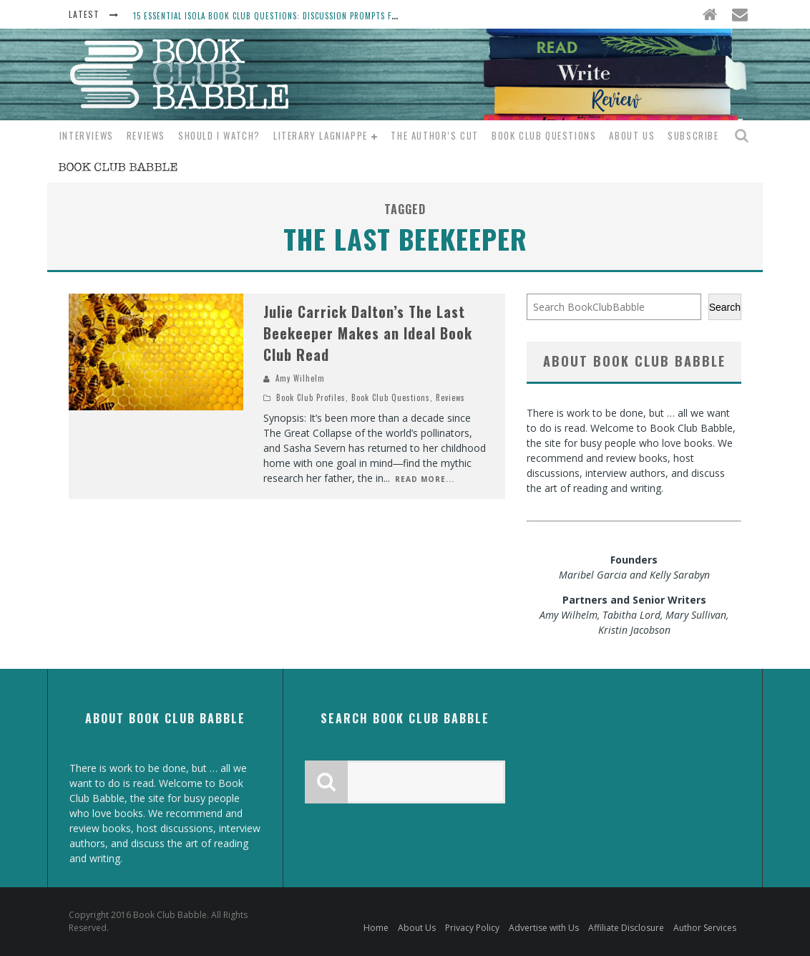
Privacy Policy (472, 928)
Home (376, 928)
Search (725, 307)
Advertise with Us (544, 928)
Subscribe (693, 135)
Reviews (146, 135)
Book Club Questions (544, 135)
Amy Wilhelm (300, 378)
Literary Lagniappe (320, 135)
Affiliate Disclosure (626, 928)
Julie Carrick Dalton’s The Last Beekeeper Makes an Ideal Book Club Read (367, 333)
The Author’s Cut (435, 135)
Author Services (704, 928)
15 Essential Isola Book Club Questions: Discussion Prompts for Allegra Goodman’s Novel (321, 15)
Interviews (86, 135)
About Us (632, 135)
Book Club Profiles (311, 397)
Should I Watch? (219, 135)
